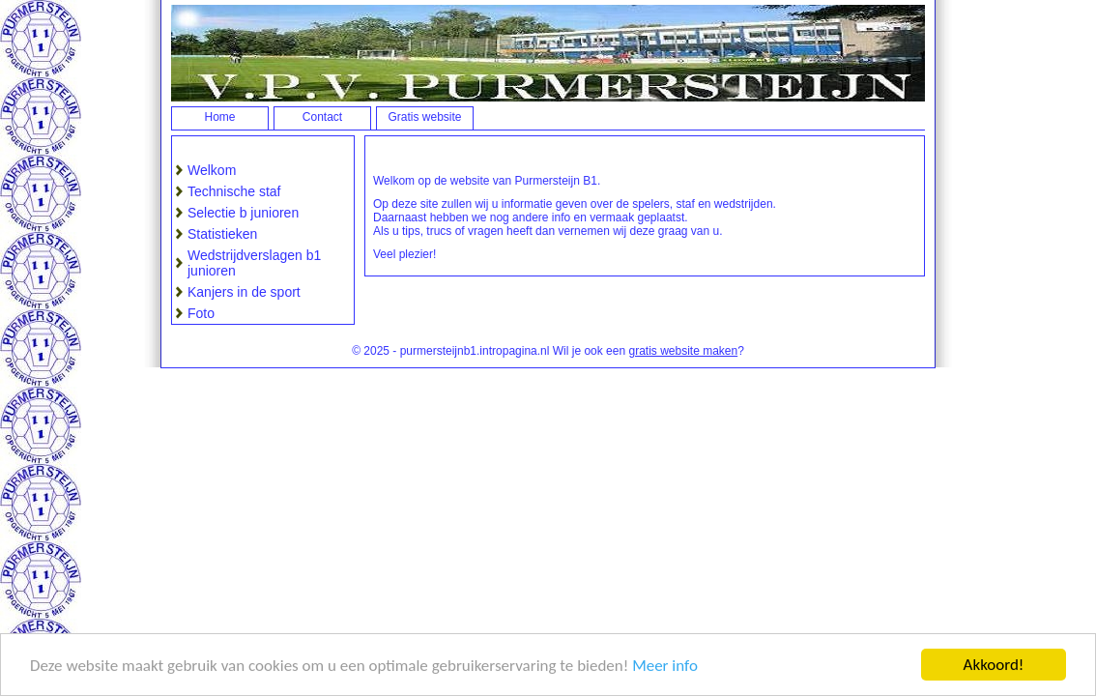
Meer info (665, 665)
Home (219, 117)
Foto (201, 313)
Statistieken (222, 234)
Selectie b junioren (243, 212)
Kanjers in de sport (244, 292)
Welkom (211, 170)
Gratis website (424, 117)
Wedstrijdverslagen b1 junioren (254, 262)
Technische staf (234, 191)
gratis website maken (682, 351)
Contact (322, 117)
